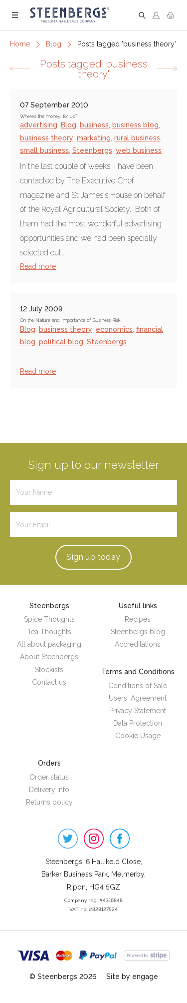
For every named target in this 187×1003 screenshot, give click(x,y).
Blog (53, 44)
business (94, 125)
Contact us (49, 682)
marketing (94, 138)
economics (114, 329)
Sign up (93, 557)
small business (44, 150)
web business (139, 150)
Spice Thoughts (49, 619)
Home (20, 44)
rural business (137, 138)
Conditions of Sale (137, 686)
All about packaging (49, 644)
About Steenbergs (49, 657)
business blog (135, 125)
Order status (49, 777)
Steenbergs (92, 150)
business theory (46, 138)
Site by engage (132, 977)
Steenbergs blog (138, 632)
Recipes (138, 619)
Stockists (49, 670)
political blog (61, 342)
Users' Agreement (138, 698)
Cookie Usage (138, 736)
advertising (38, 125)
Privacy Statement (137, 711)
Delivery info (49, 790)
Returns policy (49, 802)
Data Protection (137, 723)
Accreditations (138, 644)
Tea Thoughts (49, 632)
